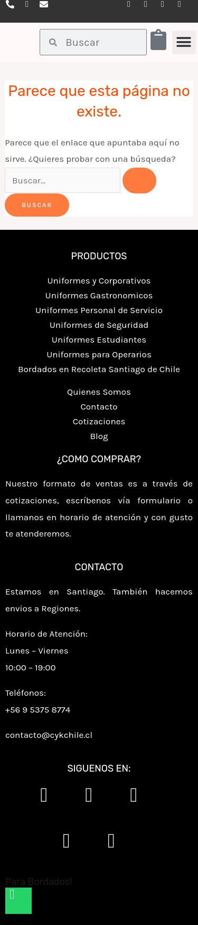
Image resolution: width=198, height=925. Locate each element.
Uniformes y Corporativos (98, 280)
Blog (99, 436)
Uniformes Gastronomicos (99, 295)
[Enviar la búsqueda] (139, 180)
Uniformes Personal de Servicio (99, 310)
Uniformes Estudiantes (99, 339)
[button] (184, 42)
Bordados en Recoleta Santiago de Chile (99, 369)
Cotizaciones (99, 421)
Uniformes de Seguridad (99, 324)
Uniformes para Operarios (99, 354)
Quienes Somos (99, 391)
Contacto (98, 406)
